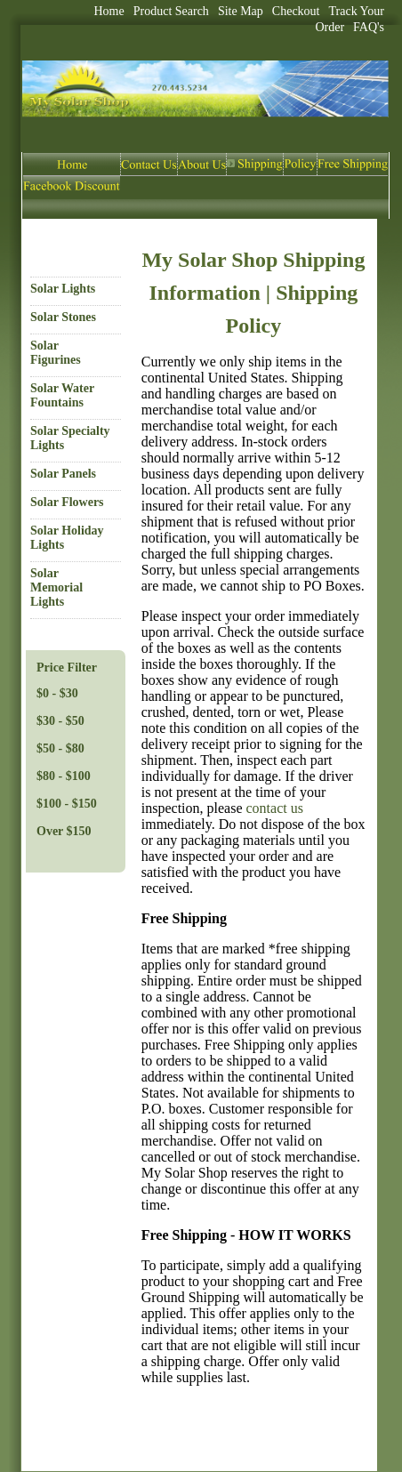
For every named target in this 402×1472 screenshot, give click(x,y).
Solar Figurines (55, 352)
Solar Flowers (67, 502)
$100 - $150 (66, 803)
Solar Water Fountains (62, 395)
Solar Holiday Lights (67, 537)
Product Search (171, 11)
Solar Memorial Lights (56, 587)
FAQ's (368, 27)
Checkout (296, 11)
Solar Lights (62, 288)
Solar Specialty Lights (70, 438)
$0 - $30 (57, 693)
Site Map (240, 11)
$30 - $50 (60, 721)
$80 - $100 (63, 776)
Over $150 (64, 831)
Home (109, 11)
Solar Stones (63, 317)
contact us (274, 808)
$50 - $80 (60, 748)
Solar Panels (63, 473)
